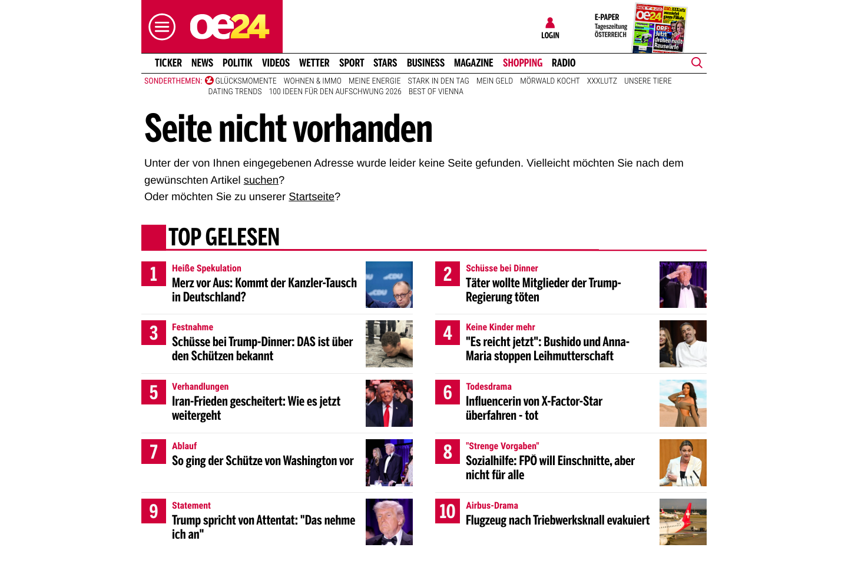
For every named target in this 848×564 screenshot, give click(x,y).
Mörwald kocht (550, 81)
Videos (276, 63)
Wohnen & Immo (313, 81)
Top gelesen (224, 238)
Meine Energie (375, 81)
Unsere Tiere (648, 81)
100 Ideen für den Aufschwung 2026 (335, 92)
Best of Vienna (436, 92)
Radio (564, 63)
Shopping (522, 63)
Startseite (311, 196)
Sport (352, 63)
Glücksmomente (246, 81)
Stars (385, 63)
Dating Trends (235, 92)
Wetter (314, 63)
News (202, 63)
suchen (261, 180)
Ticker (168, 63)
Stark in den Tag (438, 81)
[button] (159, 27)
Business (426, 63)
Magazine (473, 63)
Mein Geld (494, 81)
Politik (238, 63)
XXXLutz (602, 81)
